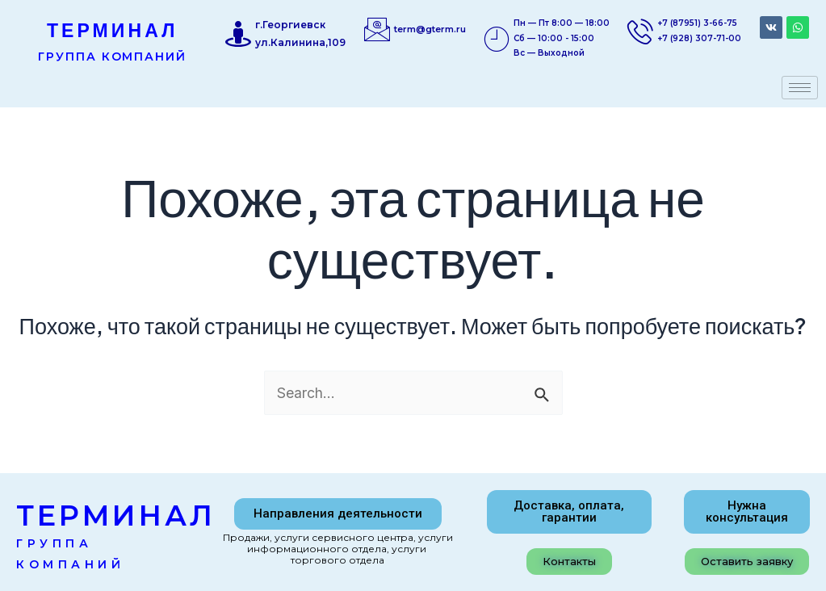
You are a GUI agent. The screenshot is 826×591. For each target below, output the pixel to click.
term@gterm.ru (430, 29)
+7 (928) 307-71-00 (699, 38)
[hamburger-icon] (800, 87)
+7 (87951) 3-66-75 (697, 23)
